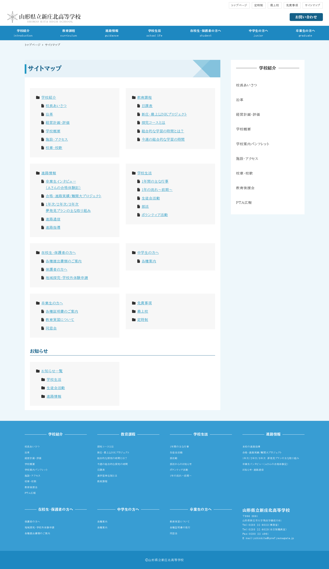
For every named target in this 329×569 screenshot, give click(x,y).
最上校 (274, 5)
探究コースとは (153, 122)
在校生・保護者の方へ (58, 252)
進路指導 (53, 227)
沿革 (49, 114)
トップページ (239, 5)
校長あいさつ (56, 106)
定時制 (258, 5)
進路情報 (48, 173)
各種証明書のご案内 (62, 311)
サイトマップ (312, 5)
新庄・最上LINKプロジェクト (164, 114)
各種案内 (149, 261)
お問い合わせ (306, 17)
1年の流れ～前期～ (157, 189)
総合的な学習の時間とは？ (163, 131)
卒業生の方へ (52, 303)
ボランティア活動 (155, 215)
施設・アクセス (57, 139)
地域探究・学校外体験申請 (67, 277)
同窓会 (51, 328)
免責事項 (292, 5)
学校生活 (144, 173)
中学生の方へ (148, 252)
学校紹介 (48, 97)
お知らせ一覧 (52, 371)
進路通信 (53, 219)
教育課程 (144, 97)
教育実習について (60, 319)
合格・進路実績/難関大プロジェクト (73, 196)
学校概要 (53, 131)
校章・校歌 (54, 147)
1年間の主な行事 (155, 181)
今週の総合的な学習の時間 (163, 139)
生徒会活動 (151, 198)
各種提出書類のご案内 (64, 261)
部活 (145, 206)
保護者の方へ (56, 269)
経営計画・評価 (58, 122)
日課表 (147, 106)
